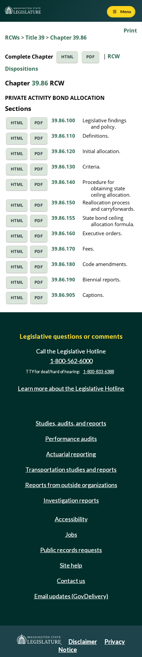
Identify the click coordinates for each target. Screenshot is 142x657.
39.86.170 (63, 248)
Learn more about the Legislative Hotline (71, 388)
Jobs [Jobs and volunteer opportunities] (71, 534)
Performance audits (71, 438)
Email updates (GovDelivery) (71, 596)
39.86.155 (63, 217)
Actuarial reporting (71, 454)
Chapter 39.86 (68, 37)
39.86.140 (63, 182)
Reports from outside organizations (71, 484)
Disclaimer (82, 641)
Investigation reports (71, 500)
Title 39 (34, 37)
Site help (71, 565)
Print (130, 30)
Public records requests (71, 549)
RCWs (12, 37)
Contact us (71, 580)
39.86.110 (63, 135)
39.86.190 (63, 279)
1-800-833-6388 (98, 371)
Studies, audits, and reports (71, 423)
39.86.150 (63, 202)
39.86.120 (63, 151)
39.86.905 (63, 294)
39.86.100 (63, 120)
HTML (67, 57)
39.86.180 (63, 264)
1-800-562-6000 (71, 361)
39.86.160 (63, 233)
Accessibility (71, 519)
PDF (90, 57)
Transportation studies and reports (71, 469)
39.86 (40, 83)
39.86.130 (63, 166)
